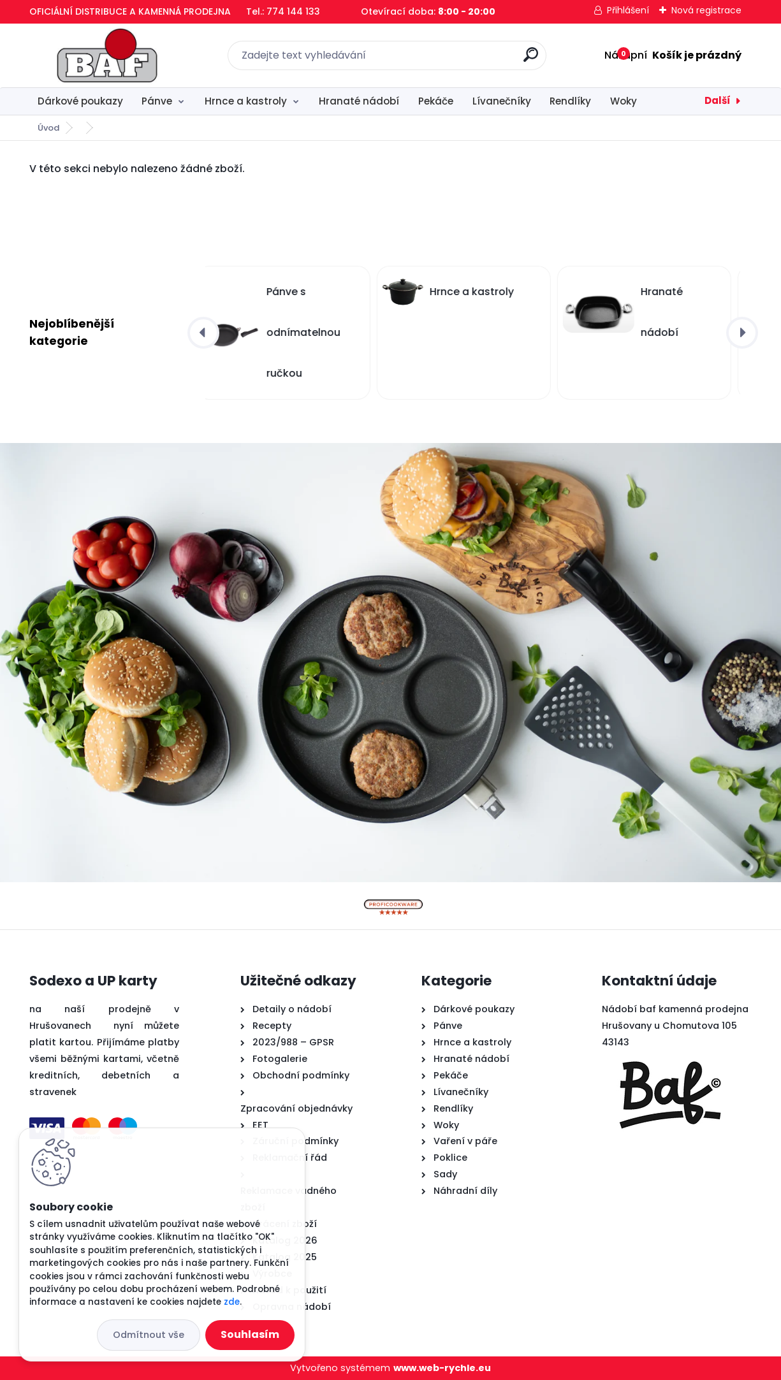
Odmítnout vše (148, 1334)
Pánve (157, 101)
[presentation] (203, 333)
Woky (623, 101)
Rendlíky (570, 101)
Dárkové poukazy (80, 101)
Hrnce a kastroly (246, 101)
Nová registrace (706, 10)
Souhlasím (250, 1334)
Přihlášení (628, 10)
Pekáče (435, 101)
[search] (530, 59)
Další (717, 100)
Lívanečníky (501, 101)
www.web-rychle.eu (442, 1368)
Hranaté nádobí (359, 101)
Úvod (48, 128)
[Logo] (107, 55)
